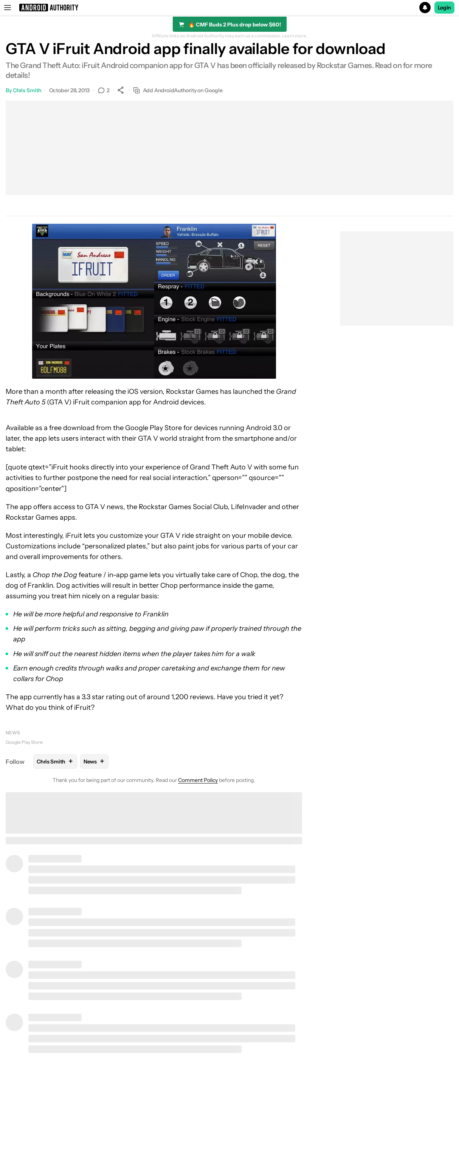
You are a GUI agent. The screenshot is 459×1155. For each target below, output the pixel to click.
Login (444, 7)
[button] (229, 7)
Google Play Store (24, 742)
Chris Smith (27, 90)
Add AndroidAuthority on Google (178, 90)
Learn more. (294, 36)
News (13, 732)
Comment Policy (198, 780)
